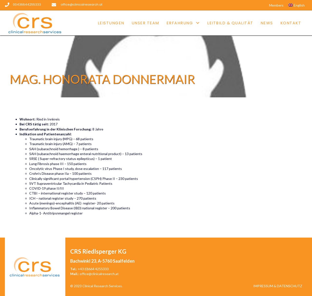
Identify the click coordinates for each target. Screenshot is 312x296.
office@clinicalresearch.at (99, 274)
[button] (197, 23)
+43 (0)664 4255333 (93, 269)
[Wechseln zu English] (296, 5)
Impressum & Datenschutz (277, 286)
